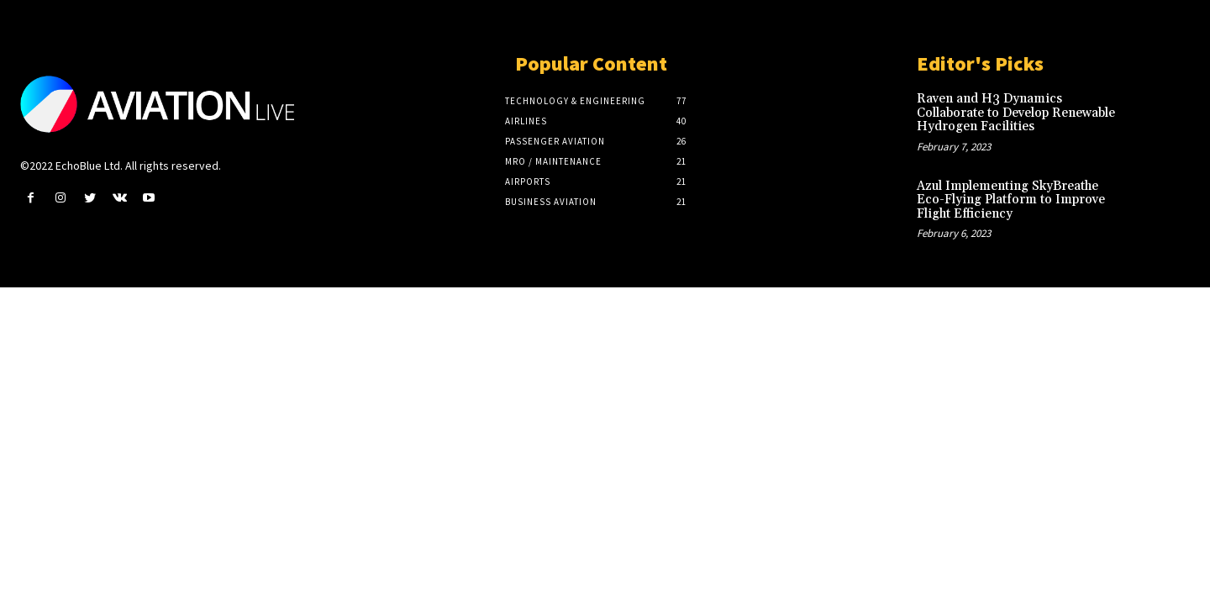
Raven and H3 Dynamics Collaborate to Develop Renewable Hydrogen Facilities (1016, 112)
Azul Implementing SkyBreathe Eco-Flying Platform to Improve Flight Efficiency (1011, 200)
